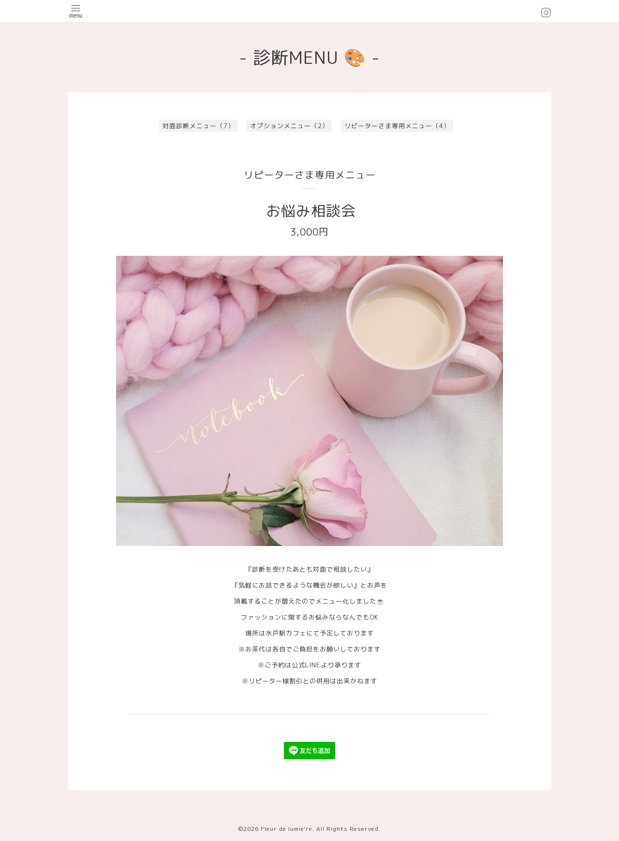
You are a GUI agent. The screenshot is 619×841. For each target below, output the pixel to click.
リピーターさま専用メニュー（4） (397, 125)
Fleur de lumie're (286, 829)
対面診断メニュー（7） (198, 125)
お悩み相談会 (311, 211)
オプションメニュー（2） (289, 125)
